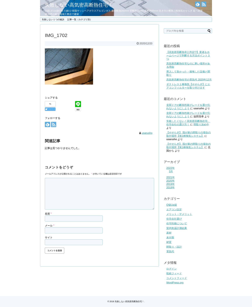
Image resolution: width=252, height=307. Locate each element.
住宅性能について (176, 223)
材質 (168, 242)
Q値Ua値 (171, 204)
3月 (171, 171)
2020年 (170, 180)
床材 (168, 232)
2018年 (170, 187)
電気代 (170, 251)
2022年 (170, 168)
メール (49, 225)
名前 (48, 213)
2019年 (170, 184)
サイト (49, 237)
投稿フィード (174, 273)
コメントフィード (176, 278)
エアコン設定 (174, 209)
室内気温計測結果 (176, 228)
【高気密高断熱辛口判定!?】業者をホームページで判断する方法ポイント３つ (188, 55)
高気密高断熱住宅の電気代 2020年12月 (189, 79)
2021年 (170, 177)
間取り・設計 (174, 246)
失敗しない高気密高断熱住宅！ (79, 5)
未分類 (170, 237)
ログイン (171, 268)
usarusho (147, 133)
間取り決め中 (201, 124)
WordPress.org (174, 282)
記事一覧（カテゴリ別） (79, 19)
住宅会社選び (174, 218)
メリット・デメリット (179, 214)
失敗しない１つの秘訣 (53, 19)
